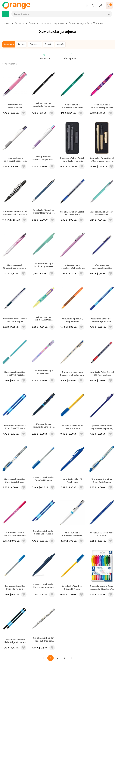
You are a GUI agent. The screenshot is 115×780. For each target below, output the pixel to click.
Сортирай (44, 56)
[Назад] (4, 32)
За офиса (19, 23)
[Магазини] (87, 5)
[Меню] (5, 14)
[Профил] (100, 5)
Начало (6, 23)
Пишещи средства (79, 23)
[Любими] (94, 5)
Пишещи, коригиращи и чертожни (46, 23)
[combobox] (57, 14)
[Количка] (109, 5)
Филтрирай (70, 56)
